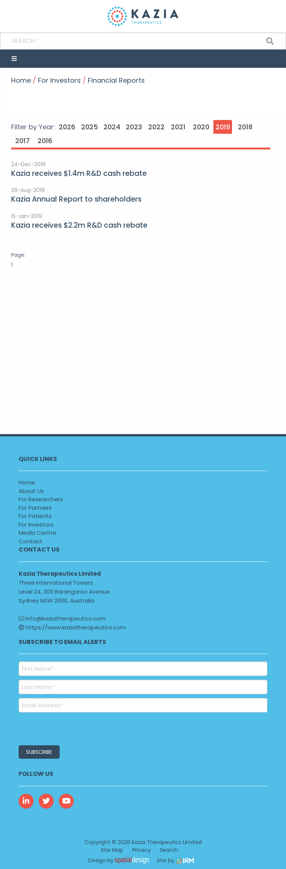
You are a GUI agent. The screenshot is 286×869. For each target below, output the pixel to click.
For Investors (36, 524)
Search (169, 850)
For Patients (35, 516)
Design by (120, 860)
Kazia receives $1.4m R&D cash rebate (79, 173)
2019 (223, 127)
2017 (22, 140)
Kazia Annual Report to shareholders (76, 199)
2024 (112, 127)
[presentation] (64, 727)
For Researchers (41, 499)
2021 (178, 127)
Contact (30, 541)
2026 (67, 127)
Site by (175, 860)
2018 (245, 127)
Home (27, 482)
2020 (201, 127)
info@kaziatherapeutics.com (62, 618)
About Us (31, 491)
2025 (89, 127)
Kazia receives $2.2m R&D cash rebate (79, 225)
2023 (134, 127)
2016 (45, 140)
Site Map (112, 850)
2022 (156, 127)
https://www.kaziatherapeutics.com (72, 627)
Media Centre (38, 533)
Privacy (141, 850)
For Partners (35, 508)
